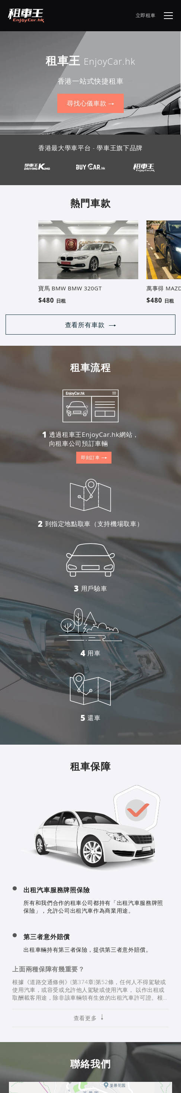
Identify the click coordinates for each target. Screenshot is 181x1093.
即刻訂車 (94, 457)
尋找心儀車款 (90, 103)
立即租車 (146, 15)
